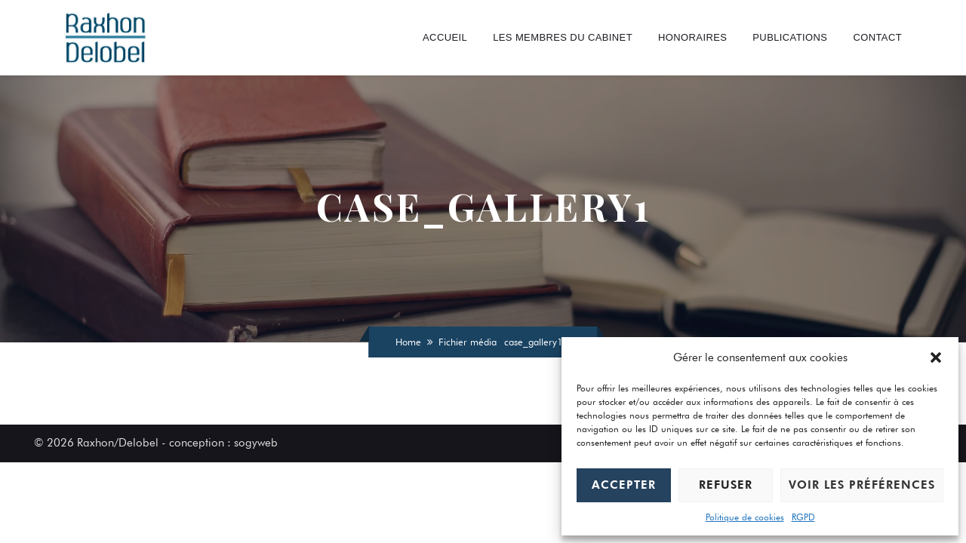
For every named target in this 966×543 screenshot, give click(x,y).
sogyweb (256, 442)
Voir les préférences (862, 485)
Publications (789, 37)
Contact (877, 37)
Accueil (445, 37)
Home (408, 342)
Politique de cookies (745, 517)
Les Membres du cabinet (562, 37)
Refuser (725, 485)
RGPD (803, 517)
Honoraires (692, 37)
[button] (935, 357)
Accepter (623, 485)
